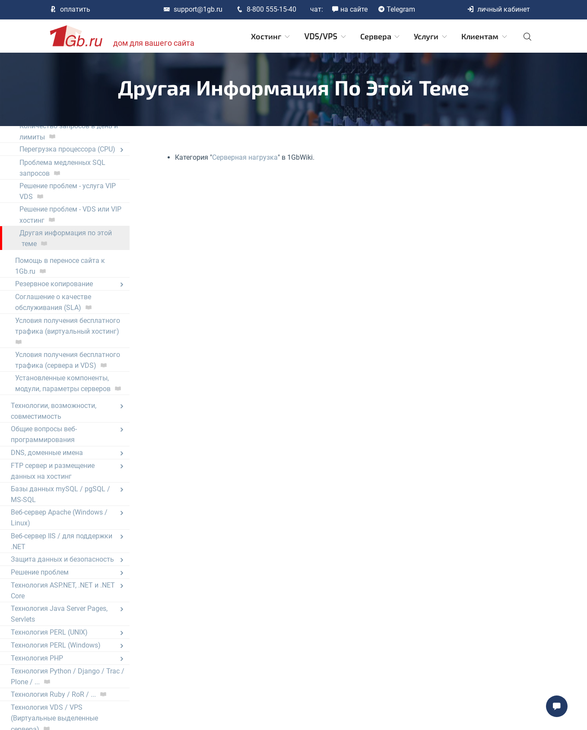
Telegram (396, 9)
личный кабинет (498, 9)
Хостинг (271, 37)
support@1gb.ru (192, 9)
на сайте (350, 9)
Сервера (380, 37)
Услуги (431, 37)
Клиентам (484, 37)
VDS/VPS (325, 37)
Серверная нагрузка (245, 157)
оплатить (70, 9)
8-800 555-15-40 (266, 9)
